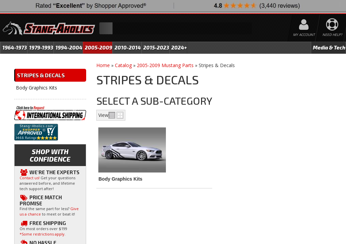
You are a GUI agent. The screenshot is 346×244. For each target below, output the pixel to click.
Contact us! (30, 177)
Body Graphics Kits (120, 179)
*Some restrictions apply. (43, 234)
